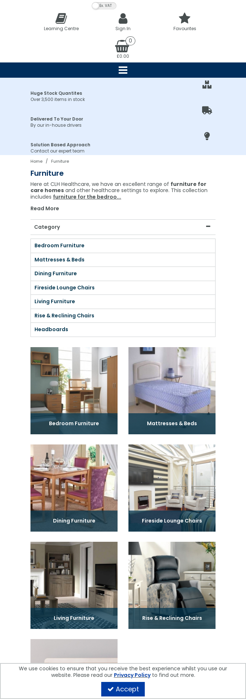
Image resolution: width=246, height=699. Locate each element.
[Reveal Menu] (123, 70)
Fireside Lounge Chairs (64, 288)
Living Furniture (54, 301)
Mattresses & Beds (59, 260)
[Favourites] (185, 21)
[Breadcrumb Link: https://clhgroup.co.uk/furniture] (60, 161)
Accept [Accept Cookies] (123, 689)
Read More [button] (44, 209)
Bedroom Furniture (59, 246)
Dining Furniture (55, 274)
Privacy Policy (132, 675)
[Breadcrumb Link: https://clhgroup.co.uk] (36, 161)
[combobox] (123, 196)
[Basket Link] (123, 48)
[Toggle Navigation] (123, 70)
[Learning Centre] (61, 21)
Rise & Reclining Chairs (64, 316)
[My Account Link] (123, 21)
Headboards (51, 329)
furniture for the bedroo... (87, 196)
